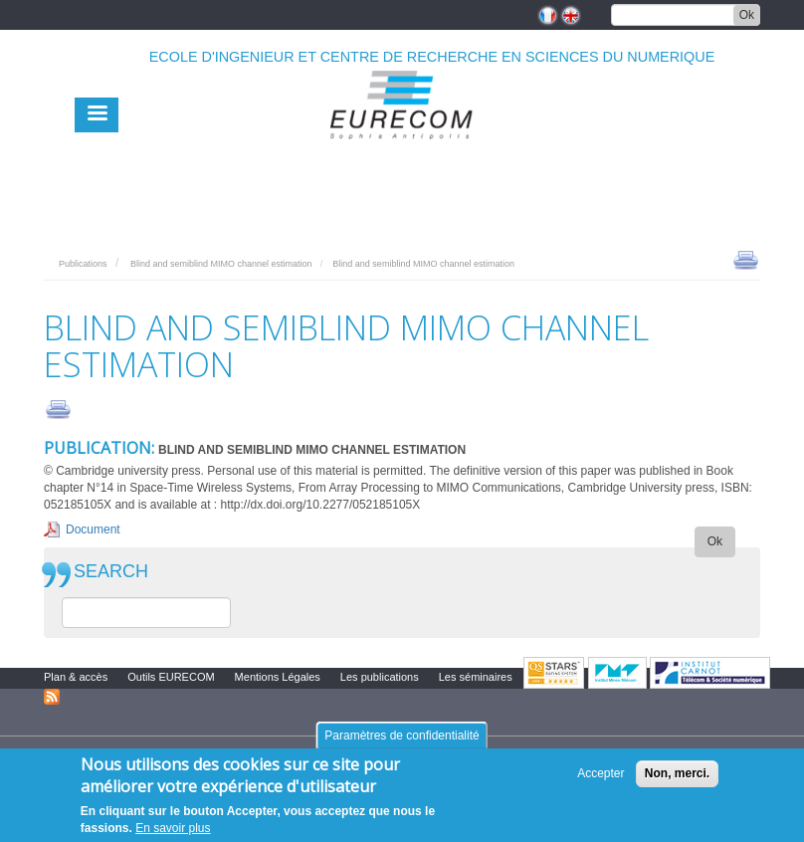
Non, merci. (677, 773)
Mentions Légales (277, 677)
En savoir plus (172, 828)
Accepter (600, 773)
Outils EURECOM (170, 677)
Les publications (379, 677)
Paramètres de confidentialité (401, 735)
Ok (746, 15)
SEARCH (111, 571)
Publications (83, 264)
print (745, 259)
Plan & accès (75, 677)
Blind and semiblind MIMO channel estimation (221, 264)
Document (93, 529)
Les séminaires (475, 677)
